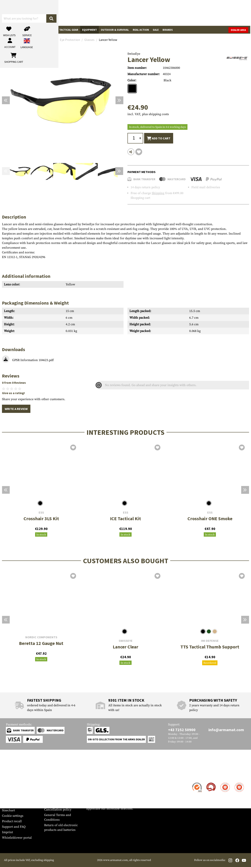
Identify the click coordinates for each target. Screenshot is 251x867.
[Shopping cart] (224, 13)
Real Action (141, 29)
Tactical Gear (68, 29)
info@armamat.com (226, 729)
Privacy (49, 804)
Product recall (12, 821)
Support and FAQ (13, 827)
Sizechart (8, 810)
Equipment (89, 29)
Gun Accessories (26, 29)
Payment (8, 794)
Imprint (7, 832)
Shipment (8, 788)
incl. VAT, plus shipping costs (148, 114)
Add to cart (158, 138)
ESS (41, 512)
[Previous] (6, 100)
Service (9, 775)
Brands (168, 29)
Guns (7, 29)
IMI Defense (210, 641)
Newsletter (9, 805)
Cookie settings (12, 816)
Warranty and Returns (17, 799)
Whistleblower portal (17, 838)
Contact (7, 783)
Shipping (158, 193)
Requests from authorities (62, 799)
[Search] (135, 12)
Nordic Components (41, 637)
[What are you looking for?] (104, 12)
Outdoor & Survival (115, 29)
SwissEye (133, 54)
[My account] (188, 13)
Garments (48, 29)
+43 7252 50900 (182, 729)
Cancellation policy (57, 809)
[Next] (119, 100)
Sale (156, 29)
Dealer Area (239, 30)
